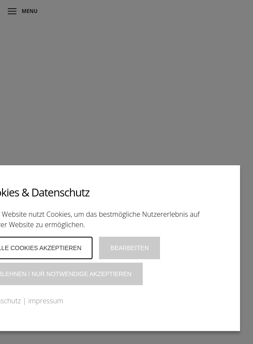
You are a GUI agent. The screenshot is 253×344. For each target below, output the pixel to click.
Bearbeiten (129, 247)
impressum (45, 300)
